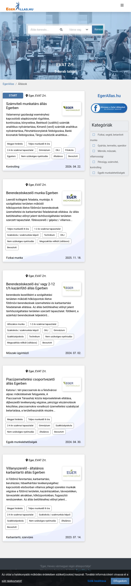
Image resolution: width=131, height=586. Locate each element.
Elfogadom (120, 581)
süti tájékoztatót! (12, 581)
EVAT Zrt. (40, 95)
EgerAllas (8, 84)
